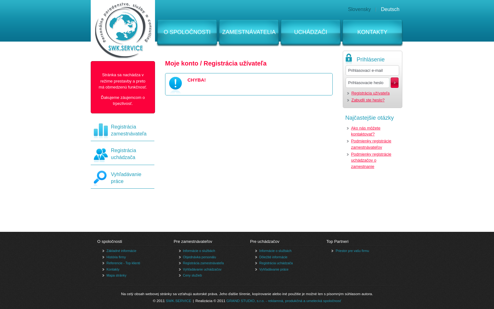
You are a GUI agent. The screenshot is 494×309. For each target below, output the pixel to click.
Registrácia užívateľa (370, 93)
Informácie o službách (199, 251)
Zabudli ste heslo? (368, 100)
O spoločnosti (187, 32)
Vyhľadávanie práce (274, 269)
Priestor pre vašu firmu (352, 251)
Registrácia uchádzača (276, 263)
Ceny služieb (192, 275)
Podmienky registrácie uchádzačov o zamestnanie (371, 160)
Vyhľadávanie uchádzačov (202, 269)
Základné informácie (121, 251)
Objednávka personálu (199, 257)
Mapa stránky (116, 275)
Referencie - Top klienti (123, 263)
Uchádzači (310, 32)
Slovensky (359, 9)
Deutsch (390, 9)
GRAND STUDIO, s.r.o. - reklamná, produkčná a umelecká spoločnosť (284, 301)
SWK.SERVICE (178, 301)
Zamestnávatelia (248, 32)
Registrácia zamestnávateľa (203, 263)
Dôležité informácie (273, 257)
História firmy (116, 257)
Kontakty (372, 32)
